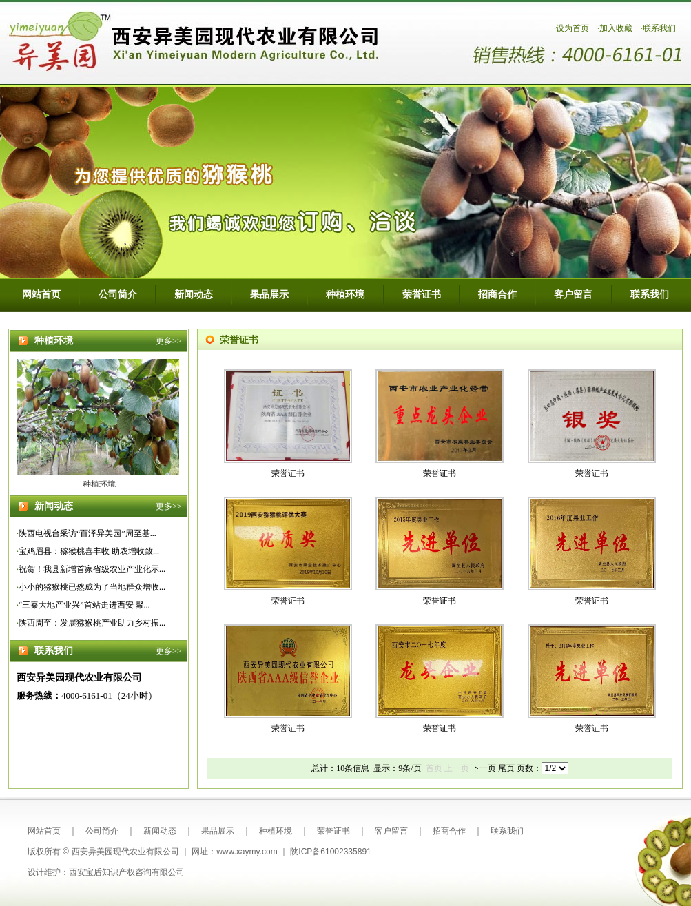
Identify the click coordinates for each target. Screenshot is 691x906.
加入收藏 (615, 28)
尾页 (506, 768)
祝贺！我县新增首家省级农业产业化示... (92, 569)
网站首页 (41, 294)
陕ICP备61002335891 (330, 851)
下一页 (483, 768)
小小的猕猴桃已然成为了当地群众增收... (92, 587)
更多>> (169, 341)
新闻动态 (193, 294)
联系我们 (659, 28)
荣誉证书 (421, 294)
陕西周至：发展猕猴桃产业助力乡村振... (92, 623)
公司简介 (118, 294)
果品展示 (269, 294)
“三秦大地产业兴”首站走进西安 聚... (84, 605)
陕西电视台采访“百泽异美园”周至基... (87, 533)
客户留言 (573, 294)
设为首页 (572, 28)
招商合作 (497, 294)
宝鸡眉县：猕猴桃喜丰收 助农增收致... (89, 551)
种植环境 (345, 294)
